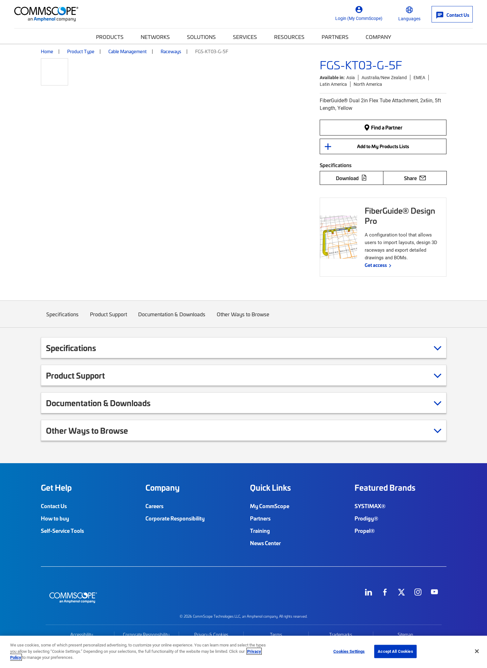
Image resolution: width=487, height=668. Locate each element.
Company (378, 36)
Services (245, 36)
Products (110, 36)
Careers (154, 506)
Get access (376, 265)
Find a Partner (383, 127)
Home (47, 51)
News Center (265, 543)
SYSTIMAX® (370, 506)
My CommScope (269, 506)
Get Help (56, 487)
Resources (289, 36)
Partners (335, 36)
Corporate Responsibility (175, 518)
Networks (155, 36)
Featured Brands (385, 487)
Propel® (365, 530)
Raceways (171, 51)
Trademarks (340, 635)
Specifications (63, 319)
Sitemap (405, 635)
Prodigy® (366, 518)
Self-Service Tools (62, 530)
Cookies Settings (349, 651)
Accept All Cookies (395, 651)
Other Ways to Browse (243, 319)
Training (260, 530)
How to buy (55, 518)
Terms (276, 635)
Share (415, 177)
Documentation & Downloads (172, 319)
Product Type (80, 51)
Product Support (108, 319)
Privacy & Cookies (211, 635)
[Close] (477, 651)
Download (351, 177)
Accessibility (81, 635)
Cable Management (127, 51)
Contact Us (54, 506)
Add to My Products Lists (383, 146)
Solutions (201, 36)
